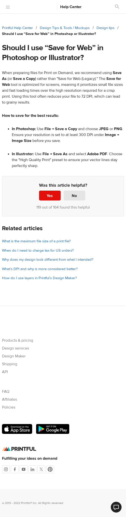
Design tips (105, 28)
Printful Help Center (17, 28)
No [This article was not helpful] (74, 195)
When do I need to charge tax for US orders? (38, 250)
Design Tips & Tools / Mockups (65, 28)
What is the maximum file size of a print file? (36, 241)
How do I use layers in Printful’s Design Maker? (39, 278)
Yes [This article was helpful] (50, 195)
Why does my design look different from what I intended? (47, 259)
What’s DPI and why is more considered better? (40, 269)
